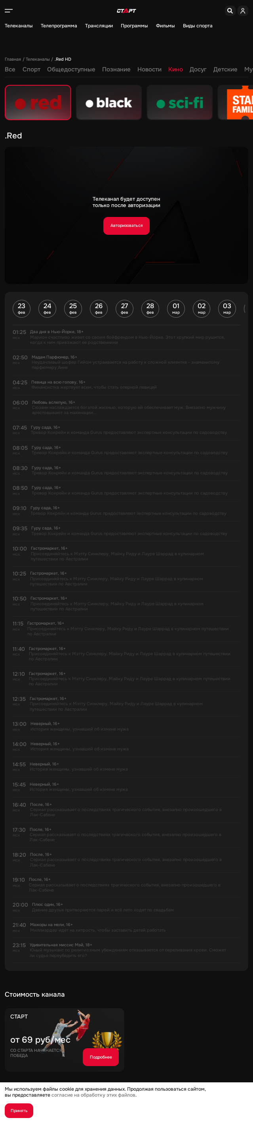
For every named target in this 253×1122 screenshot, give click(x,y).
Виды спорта (198, 26)
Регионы (236, 69)
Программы (134, 26)
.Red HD (63, 59)
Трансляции (99, 26)
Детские (176, 69)
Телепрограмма (59, 26)
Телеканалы (19, 26)
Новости (100, 69)
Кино (126, 69)
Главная (13, 59)
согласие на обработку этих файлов (93, 1095)
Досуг (149, 69)
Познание (67, 69)
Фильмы (165, 26)
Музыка (206, 69)
